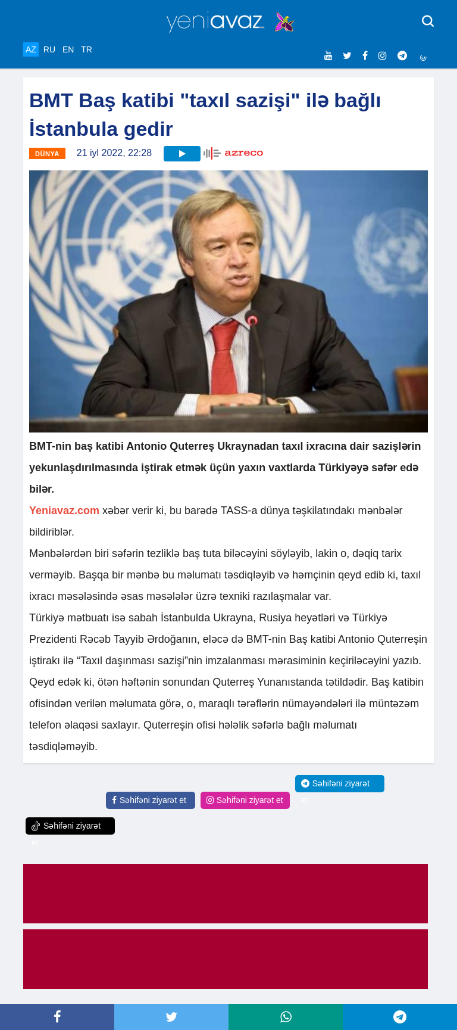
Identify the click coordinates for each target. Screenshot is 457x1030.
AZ (31, 49)
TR (86, 49)
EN (68, 49)
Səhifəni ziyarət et (149, 800)
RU (49, 49)
